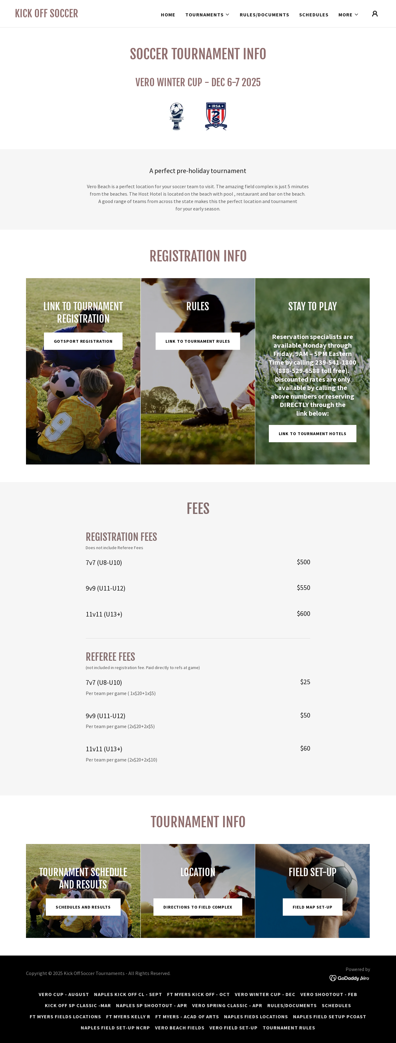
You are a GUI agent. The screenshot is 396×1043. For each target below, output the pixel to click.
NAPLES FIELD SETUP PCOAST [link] (329, 1016)
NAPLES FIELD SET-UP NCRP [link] (115, 1027)
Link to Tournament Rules (198, 341)
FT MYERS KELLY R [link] (128, 1016)
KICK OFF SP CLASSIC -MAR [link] (78, 1005)
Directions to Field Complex (197, 907)
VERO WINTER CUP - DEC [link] (265, 994)
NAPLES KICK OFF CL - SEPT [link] (128, 994)
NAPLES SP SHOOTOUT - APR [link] (151, 1005)
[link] (46, 15)
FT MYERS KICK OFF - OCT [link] (198, 994)
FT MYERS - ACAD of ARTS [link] (187, 1016)
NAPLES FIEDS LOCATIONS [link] (256, 1016)
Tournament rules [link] (289, 1027)
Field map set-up (313, 907)
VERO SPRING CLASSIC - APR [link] (227, 1005)
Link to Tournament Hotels (312, 433)
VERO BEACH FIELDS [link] (179, 1027)
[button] (207, 14)
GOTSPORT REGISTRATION (83, 341)
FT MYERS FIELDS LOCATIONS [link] (65, 1016)
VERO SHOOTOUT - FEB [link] (328, 994)
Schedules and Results (83, 907)
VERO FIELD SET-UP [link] (233, 1027)
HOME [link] (168, 14)
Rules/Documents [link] (264, 14)
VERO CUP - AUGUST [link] (64, 994)
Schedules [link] (314, 14)
